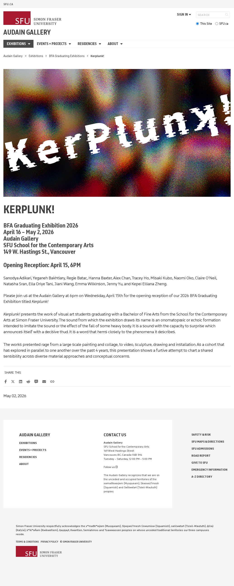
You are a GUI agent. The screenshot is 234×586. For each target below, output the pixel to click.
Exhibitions (16, 44)
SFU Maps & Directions (207, 442)
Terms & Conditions (27, 541)
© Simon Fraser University (76, 541)
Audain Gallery (27, 32)
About (113, 44)
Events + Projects (52, 44)
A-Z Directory (201, 477)
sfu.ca (8, 4)
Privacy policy (49, 541)
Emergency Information (209, 470)
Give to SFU (199, 463)
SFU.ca (223, 24)
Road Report (200, 456)
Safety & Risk (201, 435)
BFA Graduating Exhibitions (67, 56)
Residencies (87, 44)
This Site (206, 24)
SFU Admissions (202, 449)
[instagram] (116, 467)
